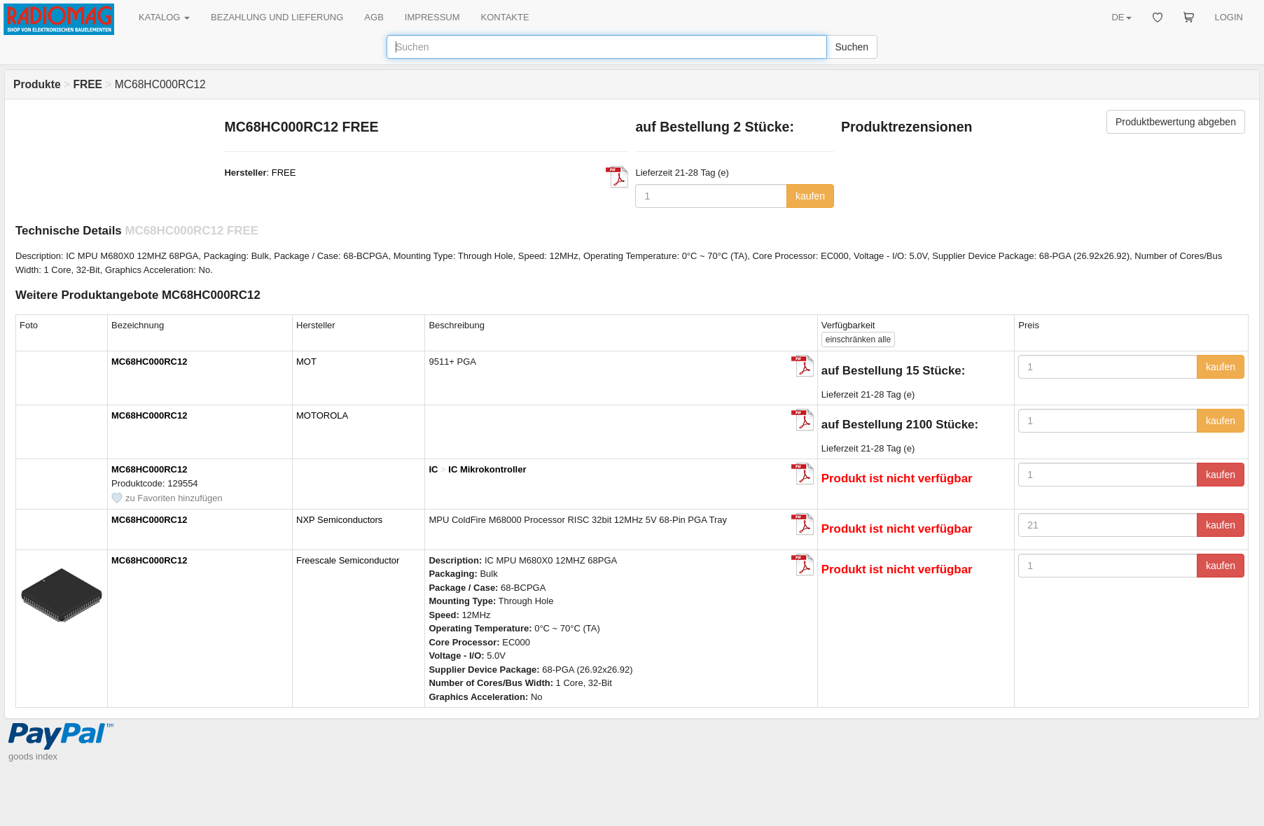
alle (858, 339)
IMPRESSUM (432, 17)
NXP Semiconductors (339, 519)
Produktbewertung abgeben (1176, 121)
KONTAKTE (505, 17)
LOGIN (1229, 17)
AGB (373, 17)
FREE (284, 172)
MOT (306, 361)
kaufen (810, 196)
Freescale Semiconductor (347, 560)
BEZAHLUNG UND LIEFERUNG (277, 17)
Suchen (851, 46)
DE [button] (1121, 17)
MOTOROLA (322, 415)
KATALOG (164, 17)
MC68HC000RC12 (149, 361)
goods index (32, 756)
